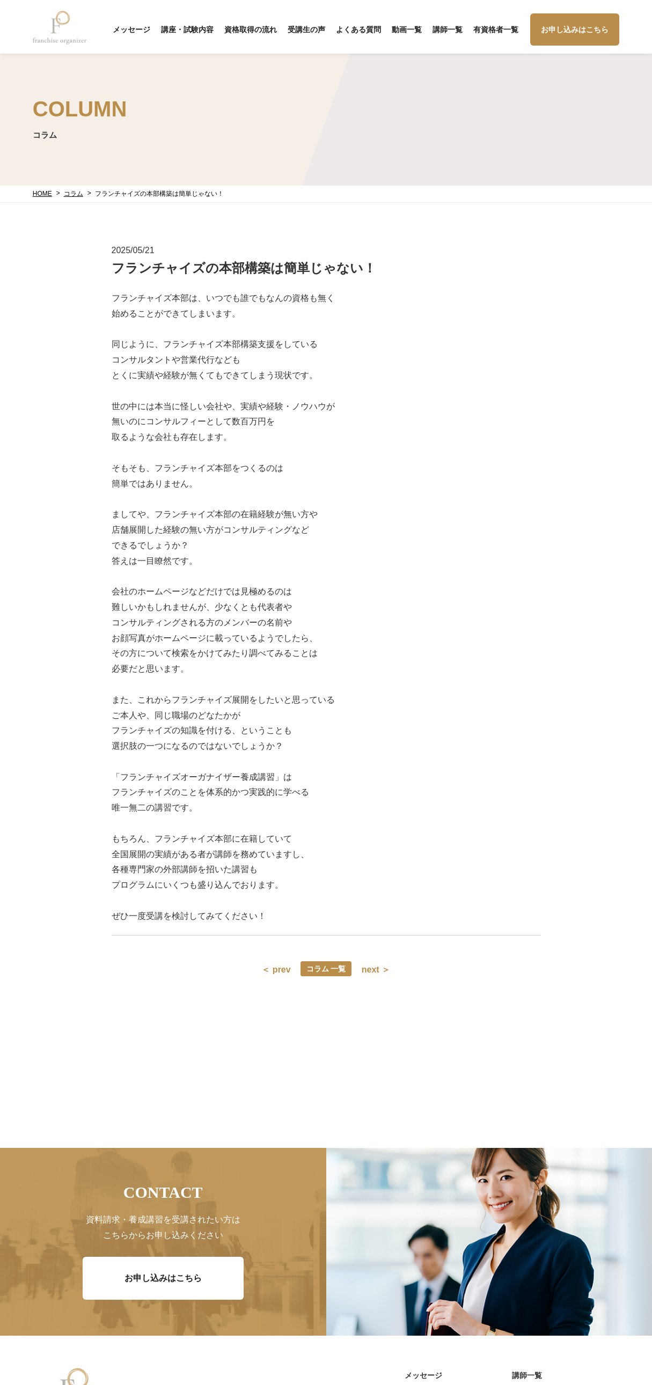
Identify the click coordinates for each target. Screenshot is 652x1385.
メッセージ (131, 29)
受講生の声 (306, 29)
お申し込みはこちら (575, 29)
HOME (42, 193)
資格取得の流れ (250, 29)
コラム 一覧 (326, 968)
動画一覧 (407, 29)
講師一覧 (448, 29)
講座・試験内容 (187, 29)
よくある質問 (358, 29)
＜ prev (275, 969)
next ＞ (376, 969)
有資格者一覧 (495, 29)
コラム (73, 193)
